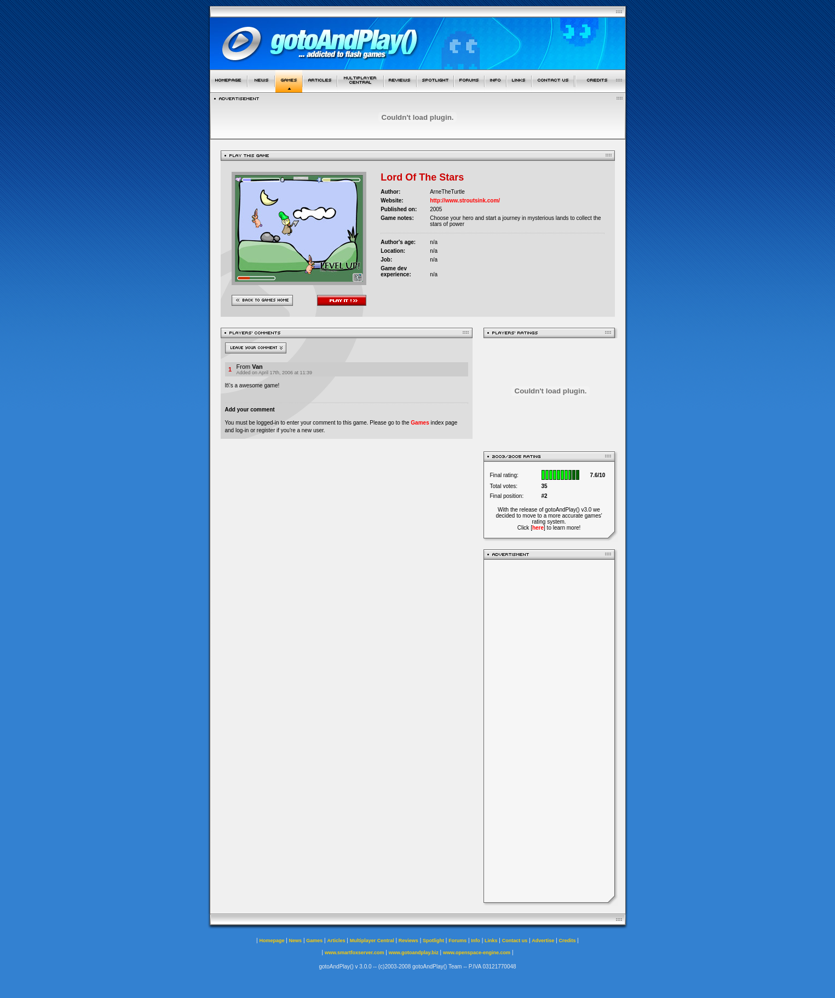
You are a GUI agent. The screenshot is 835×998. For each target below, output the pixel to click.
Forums (457, 940)
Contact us (515, 940)
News (295, 940)
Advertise (543, 940)
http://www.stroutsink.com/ (465, 201)
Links (491, 940)
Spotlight (433, 940)
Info (475, 940)
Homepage (271, 940)
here (538, 528)
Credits (567, 940)
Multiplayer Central (372, 940)
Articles (336, 940)
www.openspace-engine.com (476, 952)
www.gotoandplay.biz (414, 952)
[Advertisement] (549, 731)
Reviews (408, 940)
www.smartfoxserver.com (354, 952)
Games (420, 423)
